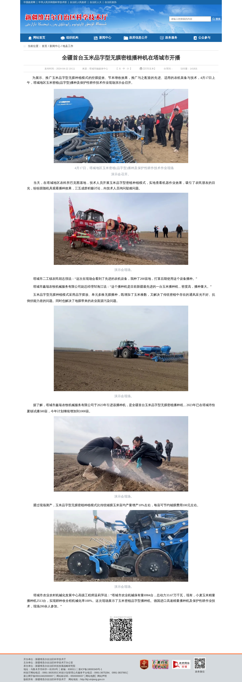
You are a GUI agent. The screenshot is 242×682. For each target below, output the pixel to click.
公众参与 (204, 37)
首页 (44, 46)
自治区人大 (96, 2)
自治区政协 (110, 2)
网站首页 (39, 37)
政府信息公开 (138, 37)
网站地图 (90, 676)
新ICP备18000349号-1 (90, 669)
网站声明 (102, 676)
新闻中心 (105, 37)
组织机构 (72, 37)
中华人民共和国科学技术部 (52, 2)
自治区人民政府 (78, 2)
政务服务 (171, 37)
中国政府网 (29, 2)
